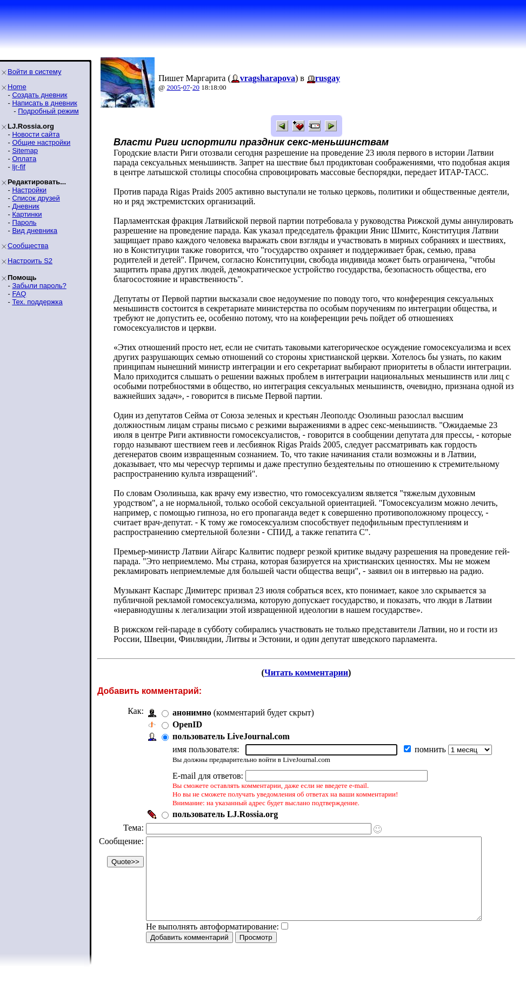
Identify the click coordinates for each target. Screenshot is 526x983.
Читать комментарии (310, 672)
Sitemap (25, 150)
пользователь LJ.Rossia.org (225, 814)
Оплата (24, 159)
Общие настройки (41, 142)
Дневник (25, 206)
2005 (174, 87)
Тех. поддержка (37, 302)
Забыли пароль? (39, 286)
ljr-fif (18, 167)
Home (17, 87)
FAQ (19, 294)
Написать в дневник (44, 103)
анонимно (191, 712)
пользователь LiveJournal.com (231, 736)
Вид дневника (34, 230)
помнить (431, 749)
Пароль (24, 222)
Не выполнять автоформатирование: (212, 942)
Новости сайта (35, 134)
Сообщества (28, 246)
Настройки (29, 190)
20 (195, 87)
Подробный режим (48, 111)
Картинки (27, 214)
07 (186, 87)
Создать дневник (39, 95)
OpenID (187, 724)
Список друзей (35, 198)
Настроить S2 (30, 261)
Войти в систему (34, 72)
